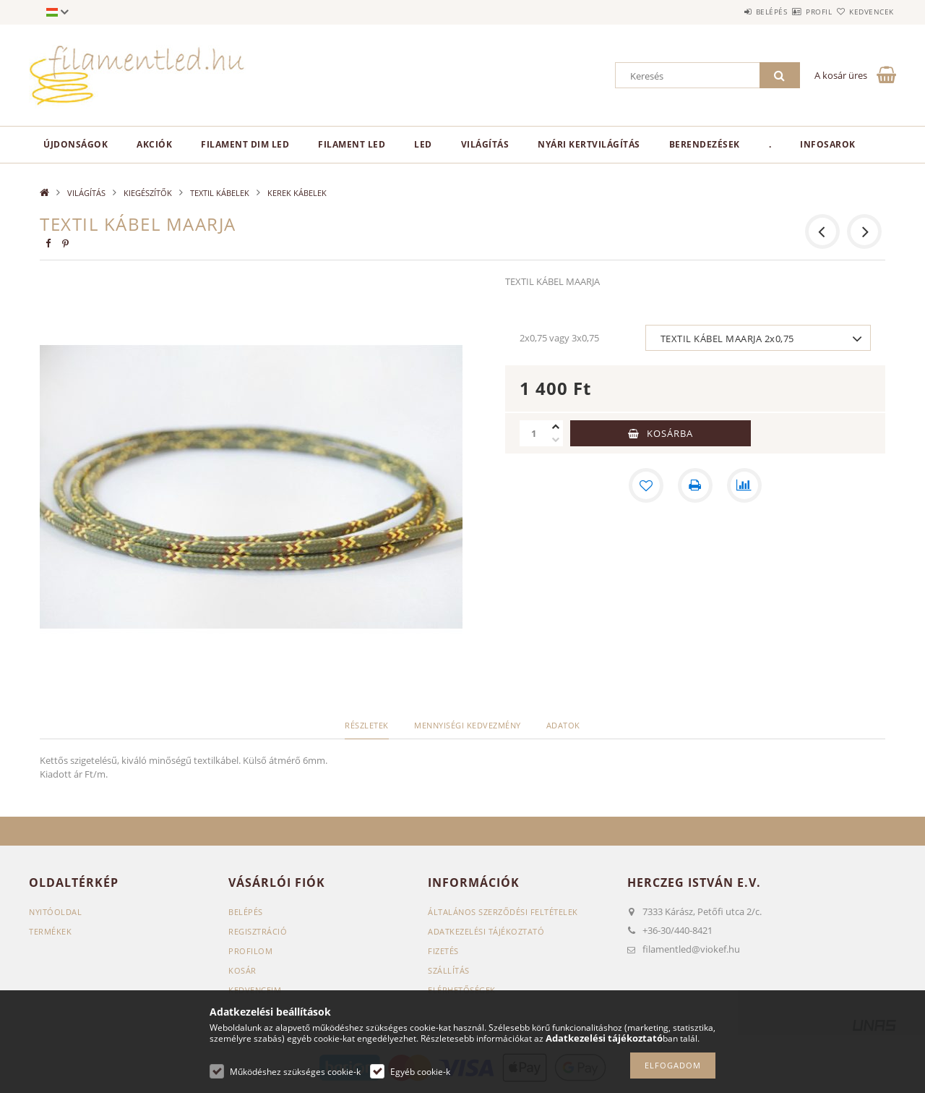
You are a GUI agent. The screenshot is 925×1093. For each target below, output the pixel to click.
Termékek (50, 931)
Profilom (250, 950)
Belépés (729, 12)
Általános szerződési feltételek (503, 911)
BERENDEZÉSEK (704, 144)
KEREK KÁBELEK (297, 192)
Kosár (242, 970)
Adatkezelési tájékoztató (486, 931)
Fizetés (443, 950)
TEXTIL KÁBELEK (219, 192)
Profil (793, 12)
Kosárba (670, 433)
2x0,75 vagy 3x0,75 (559, 337)
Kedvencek (863, 12)
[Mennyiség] (534, 433)
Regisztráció (257, 931)
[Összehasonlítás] (744, 485)
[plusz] (555, 426)
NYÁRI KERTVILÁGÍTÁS (589, 144)
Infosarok (828, 144)
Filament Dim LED (245, 144)
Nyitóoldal (55, 911)
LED (423, 144)
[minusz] (555, 439)
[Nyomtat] (695, 485)
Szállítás (449, 970)
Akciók (154, 144)
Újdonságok (75, 144)
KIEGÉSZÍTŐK (148, 192)
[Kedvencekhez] (646, 485)
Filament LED (351, 144)
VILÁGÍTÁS (485, 144)
